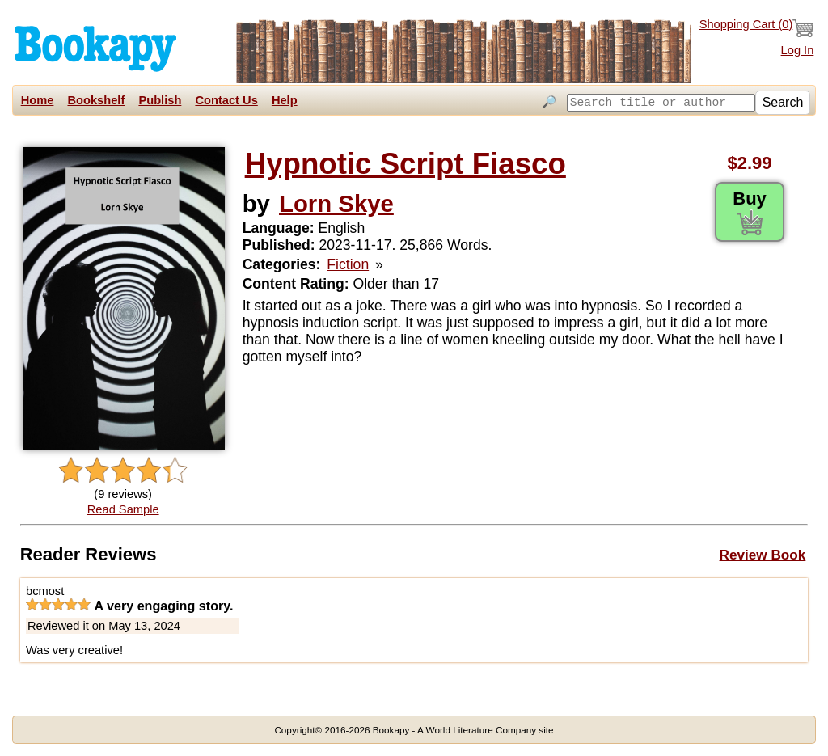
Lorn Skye (336, 203)
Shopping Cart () (756, 28)
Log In (797, 50)
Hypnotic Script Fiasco (405, 163)
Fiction (348, 264)
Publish (159, 100)
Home (37, 100)
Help (285, 100)
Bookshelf (96, 100)
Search (783, 102)
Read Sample (123, 509)
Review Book (763, 555)
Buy (750, 211)
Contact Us (226, 100)
